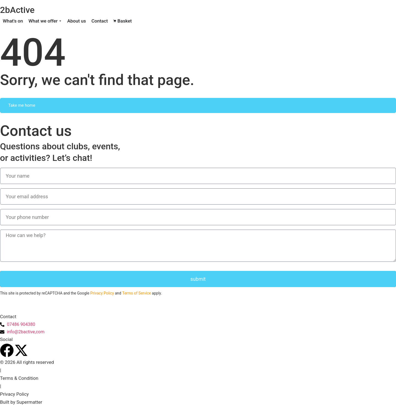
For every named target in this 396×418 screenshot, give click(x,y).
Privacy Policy (102, 293)
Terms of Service (136, 293)
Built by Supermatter (21, 402)
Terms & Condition (19, 378)
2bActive (17, 10)
